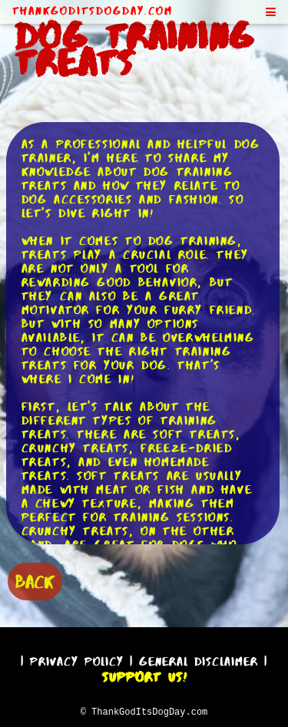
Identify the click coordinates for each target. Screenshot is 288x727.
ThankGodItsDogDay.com (92, 11)
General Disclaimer (198, 659)
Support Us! (144, 674)
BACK (35, 580)
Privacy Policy (77, 659)
